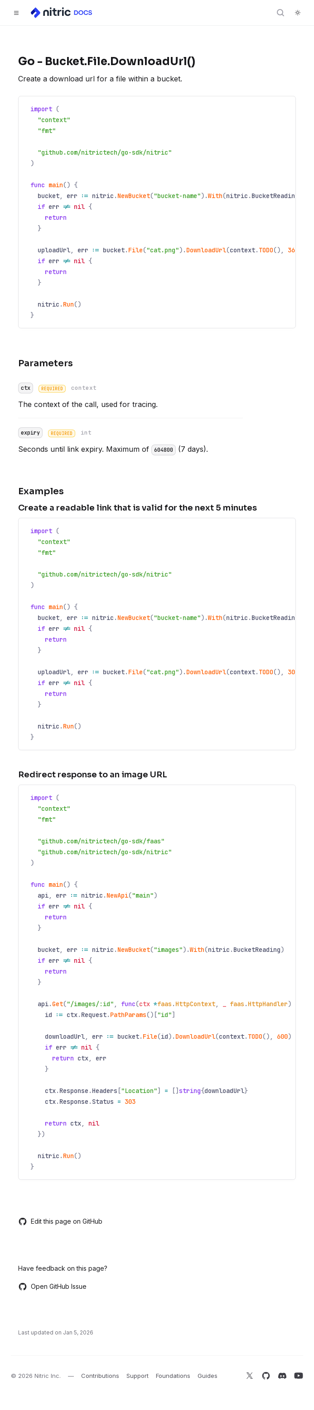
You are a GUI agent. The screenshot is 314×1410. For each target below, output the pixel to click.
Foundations (173, 1375)
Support (137, 1375)
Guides (207, 1375)
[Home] (62, 12)
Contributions (100, 1375)
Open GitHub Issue (52, 1286)
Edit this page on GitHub (60, 1221)
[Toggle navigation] (16, 12)
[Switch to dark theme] (297, 12)
